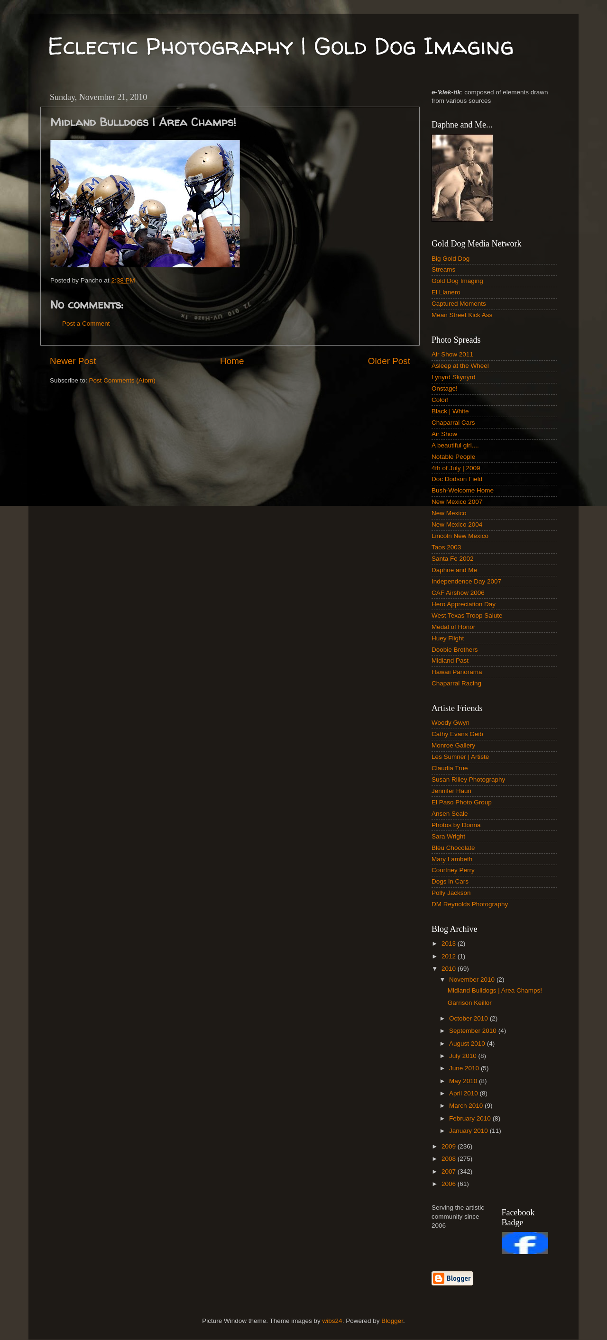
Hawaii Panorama (457, 671)
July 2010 (463, 1055)
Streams (443, 269)
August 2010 (468, 1043)
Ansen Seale (450, 813)
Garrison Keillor (470, 1002)
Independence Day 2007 (466, 581)
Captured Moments (459, 303)
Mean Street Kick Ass (462, 315)
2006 (449, 1183)
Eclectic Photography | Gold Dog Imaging (280, 45)
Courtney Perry (453, 870)
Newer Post (73, 361)
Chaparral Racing (456, 683)
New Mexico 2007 (457, 501)
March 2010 (467, 1105)
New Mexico (449, 513)
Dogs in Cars (450, 881)
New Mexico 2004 (457, 524)
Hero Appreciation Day (464, 604)
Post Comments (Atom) (122, 380)
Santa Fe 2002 (453, 558)
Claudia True (450, 768)
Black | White (450, 411)
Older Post (389, 361)
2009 (449, 1146)
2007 (449, 1171)
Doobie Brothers (455, 649)
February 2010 (471, 1118)
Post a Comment (86, 323)
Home (232, 361)
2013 (449, 943)
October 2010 (469, 1018)
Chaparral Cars (453, 422)
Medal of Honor (453, 626)
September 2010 (473, 1030)
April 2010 (464, 1093)
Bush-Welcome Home (463, 490)
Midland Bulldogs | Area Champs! (495, 990)
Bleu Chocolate (453, 847)
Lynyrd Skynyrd (454, 377)
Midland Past (450, 660)
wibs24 (332, 1320)
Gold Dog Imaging (457, 280)
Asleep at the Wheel (460, 365)
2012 (449, 956)
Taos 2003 (446, 547)
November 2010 (473, 979)
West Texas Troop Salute (467, 615)
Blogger (392, 1320)
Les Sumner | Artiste (460, 756)
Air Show (444, 434)
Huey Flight (448, 638)
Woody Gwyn (450, 722)
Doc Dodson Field (457, 479)
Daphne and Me (454, 570)
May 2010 (464, 1081)
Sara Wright (448, 836)
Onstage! (445, 388)
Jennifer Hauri (451, 790)
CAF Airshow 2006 (458, 592)
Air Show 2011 (452, 354)
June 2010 (465, 1068)
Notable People (453, 456)
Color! (440, 399)
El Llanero (446, 292)
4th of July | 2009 (456, 468)
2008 (449, 1158)
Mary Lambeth (452, 859)
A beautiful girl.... (455, 445)
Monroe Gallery (453, 745)
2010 (449, 968)
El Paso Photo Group (462, 802)
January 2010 (469, 1130)
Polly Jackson (451, 892)
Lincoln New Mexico (460, 535)
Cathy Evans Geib (457, 734)
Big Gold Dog (450, 258)
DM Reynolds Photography (470, 904)
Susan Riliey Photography (468, 779)
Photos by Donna (456, 825)
